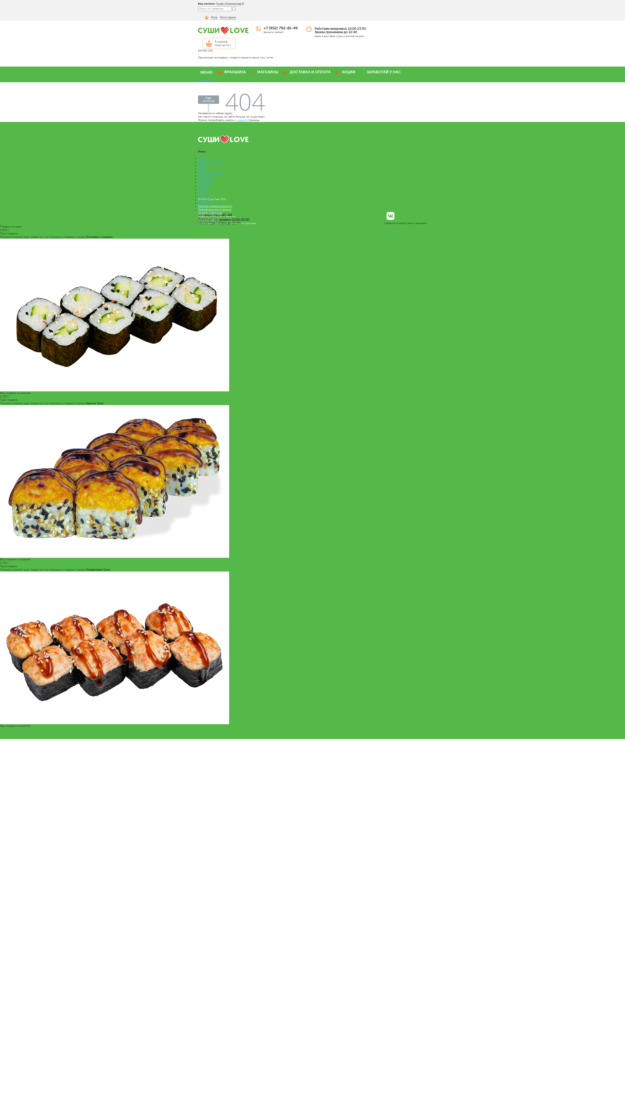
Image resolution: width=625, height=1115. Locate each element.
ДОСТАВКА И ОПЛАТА (310, 72)
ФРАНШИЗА (235, 72)
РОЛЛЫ (202, 165)
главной (242, 120)
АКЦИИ (348, 72)
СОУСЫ (203, 189)
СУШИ (202, 169)
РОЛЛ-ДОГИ (206, 182)
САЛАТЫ (203, 186)
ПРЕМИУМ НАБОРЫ (210, 162)
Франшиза (204, 196)
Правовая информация (210, 213)
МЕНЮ (206, 72)
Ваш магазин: (206, 3)
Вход (214, 17)
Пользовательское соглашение (214, 209)
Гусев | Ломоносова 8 (230, 3)
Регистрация (228, 17)
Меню (201, 193)
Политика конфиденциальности (215, 206)
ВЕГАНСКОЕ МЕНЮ (210, 172)
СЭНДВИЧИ (205, 179)
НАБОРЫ (203, 158)
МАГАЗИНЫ (267, 72)
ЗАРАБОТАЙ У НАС (384, 72)
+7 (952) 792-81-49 (281, 28)
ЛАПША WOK (206, 175)
